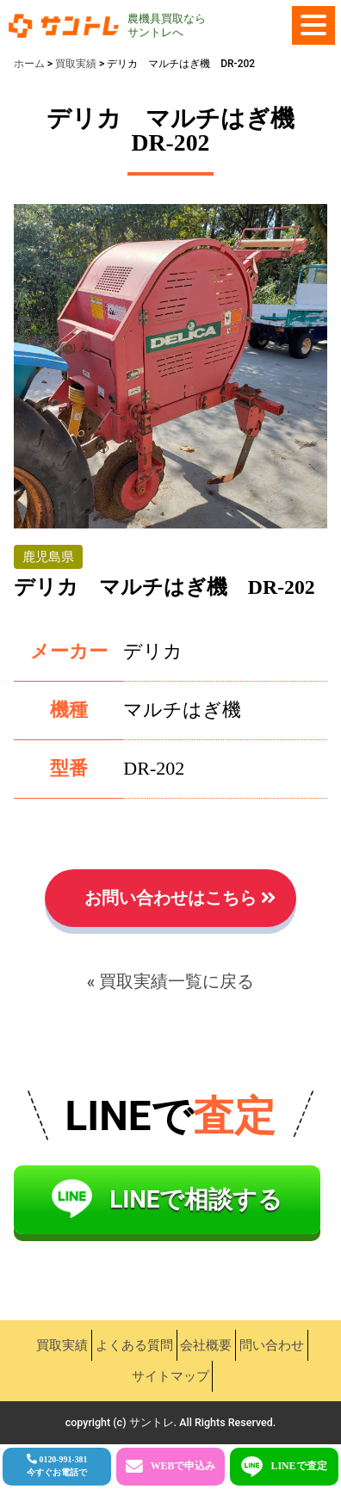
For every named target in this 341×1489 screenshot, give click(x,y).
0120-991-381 (57, 1466)
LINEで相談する (195, 1199)
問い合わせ (271, 1345)
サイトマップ (170, 1376)
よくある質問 (134, 1345)
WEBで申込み (183, 1466)
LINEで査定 (298, 1466)
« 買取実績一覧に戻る (171, 982)
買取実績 (62, 1345)
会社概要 (206, 1345)
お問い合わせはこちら (170, 898)
